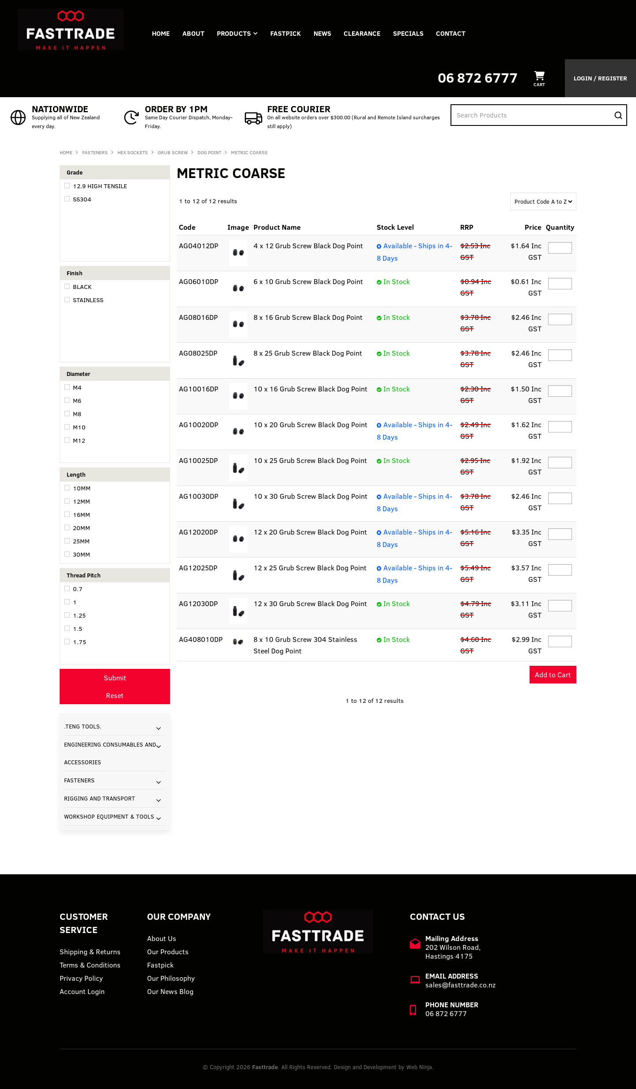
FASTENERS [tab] (79, 780)
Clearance (365, 33)
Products (236, 33)
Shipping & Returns (90, 951)
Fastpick (160, 964)
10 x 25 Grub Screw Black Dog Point (310, 460)
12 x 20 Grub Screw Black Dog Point (310, 532)
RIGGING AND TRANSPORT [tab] (99, 798)
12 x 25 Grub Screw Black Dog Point (310, 568)
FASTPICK (288, 33)
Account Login (82, 991)
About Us (161, 938)
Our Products (168, 951)
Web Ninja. (420, 1067)
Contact (455, 33)
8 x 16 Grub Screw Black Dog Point (308, 317)
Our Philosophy (171, 978)
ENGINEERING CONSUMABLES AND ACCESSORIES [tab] (110, 753)
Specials (412, 33)
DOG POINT (209, 152)
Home (161, 33)
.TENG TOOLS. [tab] (83, 726)
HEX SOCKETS (132, 152)
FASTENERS (95, 152)
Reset (115, 695)
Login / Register (600, 78)
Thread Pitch (84, 575)
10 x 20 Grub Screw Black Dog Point (310, 424)
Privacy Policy (81, 978)
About (194, 33)
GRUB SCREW (173, 152)
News (325, 33)
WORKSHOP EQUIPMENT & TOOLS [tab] (109, 816)
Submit (115, 678)
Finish (75, 273)
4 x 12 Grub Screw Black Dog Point (308, 245)
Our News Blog (170, 991)
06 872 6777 (478, 77)
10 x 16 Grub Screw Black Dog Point (310, 389)
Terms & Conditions (90, 964)
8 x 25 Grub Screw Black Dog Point (308, 353)
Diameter (78, 374)
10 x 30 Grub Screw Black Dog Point (310, 496)
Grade (75, 172)
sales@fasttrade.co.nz (460, 985)
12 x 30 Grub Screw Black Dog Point (310, 603)
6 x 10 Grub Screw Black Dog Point (308, 281)
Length (76, 474)
